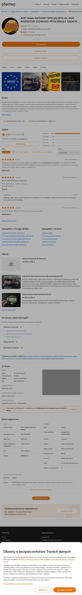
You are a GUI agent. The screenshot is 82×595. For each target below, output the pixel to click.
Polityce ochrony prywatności (30, 559)
